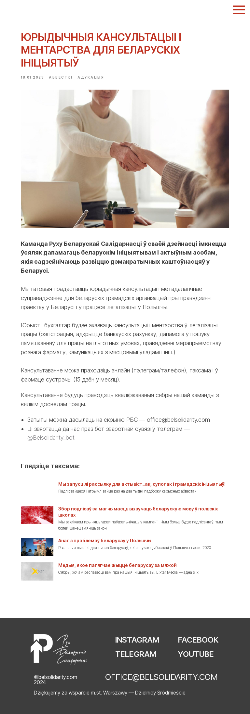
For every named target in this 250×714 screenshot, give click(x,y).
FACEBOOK (198, 640)
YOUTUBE (196, 654)
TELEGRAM (135, 654)
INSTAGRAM (137, 640)
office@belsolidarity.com (161, 677)
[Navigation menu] (239, 10)
